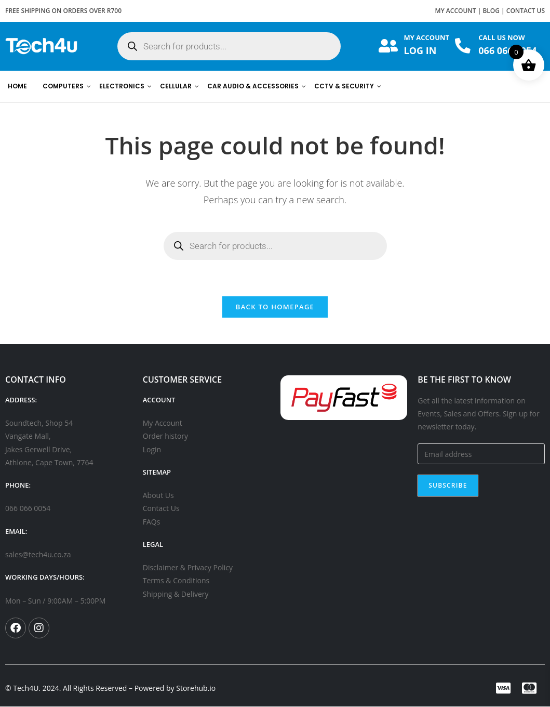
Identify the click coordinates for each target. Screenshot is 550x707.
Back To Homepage (275, 307)
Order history (165, 436)
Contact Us (161, 509)
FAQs (151, 522)
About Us (158, 496)
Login (152, 450)
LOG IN (420, 50)
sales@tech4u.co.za (38, 555)
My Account (162, 423)
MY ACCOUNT (455, 10)
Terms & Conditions (176, 581)
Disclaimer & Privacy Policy (188, 568)
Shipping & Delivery (176, 594)
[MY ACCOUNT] (388, 46)
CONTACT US (525, 10)
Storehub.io (196, 688)
